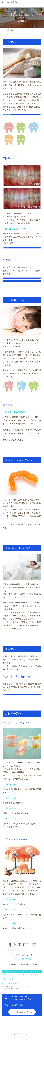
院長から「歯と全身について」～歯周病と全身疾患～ (18, 312)
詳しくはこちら (11, 732)
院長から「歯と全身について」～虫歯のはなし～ (18, 119)
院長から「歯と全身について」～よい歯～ (18, 261)
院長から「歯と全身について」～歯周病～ (18, 300)
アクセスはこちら (21, 1053)
